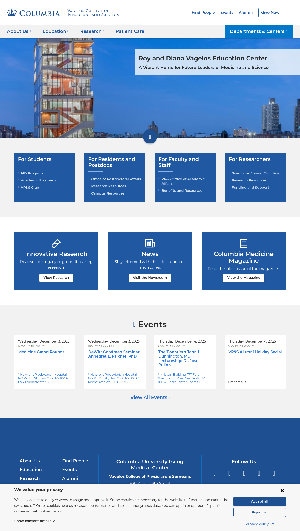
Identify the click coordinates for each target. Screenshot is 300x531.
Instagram (274, 469)
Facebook (214, 469)
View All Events (149, 393)
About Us (29, 456)
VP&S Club (29, 187)
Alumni (247, 13)
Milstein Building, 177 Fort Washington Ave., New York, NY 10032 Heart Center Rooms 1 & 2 (185, 374)
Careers (70, 483)
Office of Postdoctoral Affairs (114, 179)
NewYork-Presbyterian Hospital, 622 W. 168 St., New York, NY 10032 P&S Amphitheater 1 (43, 374)
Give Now (270, 13)
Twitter (229, 469)
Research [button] (89, 31)
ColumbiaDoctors (217, 428)
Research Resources (107, 186)
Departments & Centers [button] (261, 31)
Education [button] (54, 31)
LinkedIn (259, 469)
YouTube (244, 469)
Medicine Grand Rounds (39, 352)
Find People (207, 13)
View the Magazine (244, 277)
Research (29, 474)
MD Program (31, 173)
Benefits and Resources (180, 185)
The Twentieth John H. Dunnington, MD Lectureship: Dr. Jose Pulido (184, 356)
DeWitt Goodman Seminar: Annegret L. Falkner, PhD (112, 354)
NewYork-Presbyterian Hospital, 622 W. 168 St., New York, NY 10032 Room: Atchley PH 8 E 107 (114, 374)
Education (30, 465)
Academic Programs (37, 180)
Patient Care (124, 31)
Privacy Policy (260, 524)
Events (229, 13)
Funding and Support (249, 187)
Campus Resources (107, 193)
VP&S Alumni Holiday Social (254, 352)
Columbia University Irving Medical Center (86, 428)
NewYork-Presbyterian (150, 431)
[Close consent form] (282, 490)
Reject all (259, 512)
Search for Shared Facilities (254, 173)
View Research (56, 277)
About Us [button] (19, 31)
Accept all (260, 501)
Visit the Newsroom (149, 277)
